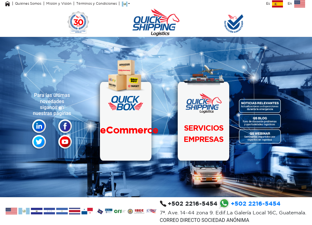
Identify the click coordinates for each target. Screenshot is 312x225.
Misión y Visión (59, 3)
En (296, 3)
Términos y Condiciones (96, 3)
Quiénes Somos (28, 3)
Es (274, 3)
